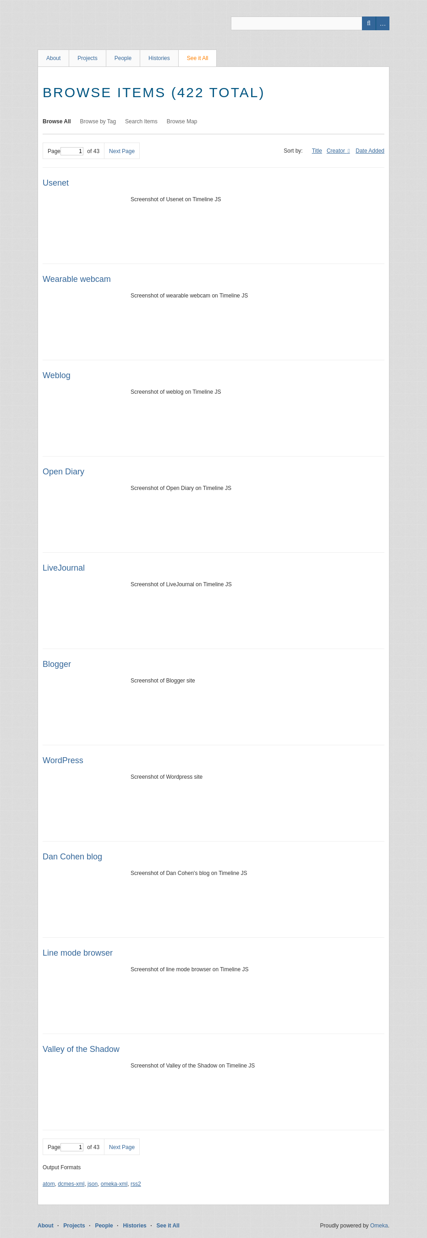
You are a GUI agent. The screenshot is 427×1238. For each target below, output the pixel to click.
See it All (197, 58)
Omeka (379, 1225)
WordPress (63, 760)
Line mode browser (78, 952)
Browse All (57, 121)
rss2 (136, 1184)
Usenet (56, 182)
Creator (336, 151)
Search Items (141, 121)
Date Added (370, 151)
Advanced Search (382, 23)
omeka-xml (114, 1184)
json (93, 1184)
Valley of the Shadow (81, 1049)
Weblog (57, 375)
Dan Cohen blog (72, 856)
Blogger (57, 664)
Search (369, 23)
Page (65, 151)
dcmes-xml (71, 1184)
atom (49, 1184)
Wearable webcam (77, 279)
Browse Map (182, 121)
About (53, 58)
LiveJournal (64, 567)
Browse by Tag (98, 121)
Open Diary (63, 471)
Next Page (122, 151)
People (123, 58)
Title (317, 151)
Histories (159, 58)
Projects (87, 58)
